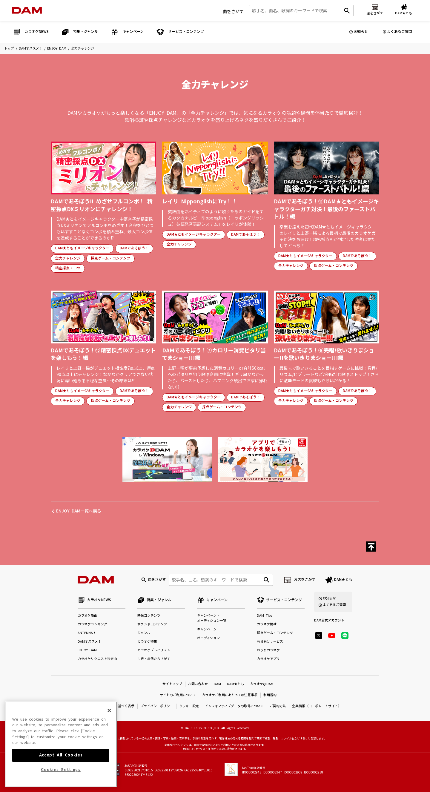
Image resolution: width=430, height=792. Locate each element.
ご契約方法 (278, 706)
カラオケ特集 (147, 641)
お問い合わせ (198, 684)
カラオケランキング (92, 624)
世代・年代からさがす (153, 659)
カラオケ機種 (267, 624)
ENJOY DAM (56, 48)
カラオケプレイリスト (153, 650)
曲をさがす (233, 12)
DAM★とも (343, 579)
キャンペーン (206, 629)
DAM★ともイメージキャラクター (82, 248)
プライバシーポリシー (156, 706)
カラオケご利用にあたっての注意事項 (229, 695)
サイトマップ (172, 684)
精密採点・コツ (67, 268)
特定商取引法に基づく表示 (114, 706)
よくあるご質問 (399, 31)
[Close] (109, 749)
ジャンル (143, 633)
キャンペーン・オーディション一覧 (211, 618)
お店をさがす (304, 579)
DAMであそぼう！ (134, 248)
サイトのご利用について (178, 695)
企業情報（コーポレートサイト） (316, 706)
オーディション (208, 638)
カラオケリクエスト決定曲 (97, 659)
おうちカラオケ (268, 650)
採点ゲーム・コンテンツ (110, 258)
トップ (9, 48)
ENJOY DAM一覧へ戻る (78, 511)
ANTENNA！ (87, 633)
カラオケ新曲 (87, 615)
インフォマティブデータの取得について (234, 706)
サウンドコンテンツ (152, 624)
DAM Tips (264, 615)
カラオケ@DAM (262, 684)
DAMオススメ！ (30, 48)
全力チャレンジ (67, 258)
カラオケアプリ (268, 659)
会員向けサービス (270, 641)
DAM (217, 684)
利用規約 (270, 695)
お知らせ (361, 31)
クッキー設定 (189, 706)
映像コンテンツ (148, 615)
